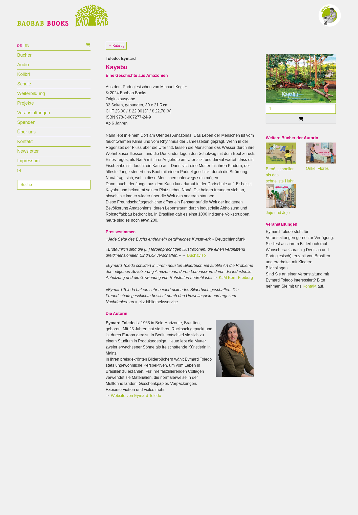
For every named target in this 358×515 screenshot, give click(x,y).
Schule (24, 93)
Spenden (26, 131)
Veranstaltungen (33, 121)
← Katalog (116, 55)
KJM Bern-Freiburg (236, 287)
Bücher (24, 64)
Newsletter (28, 160)
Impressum (28, 169)
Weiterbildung (31, 102)
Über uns (26, 141)
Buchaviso (196, 264)
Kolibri (23, 83)
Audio (23, 73)
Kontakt (25, 150)
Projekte (25, 112)
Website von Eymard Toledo (136, 405)
